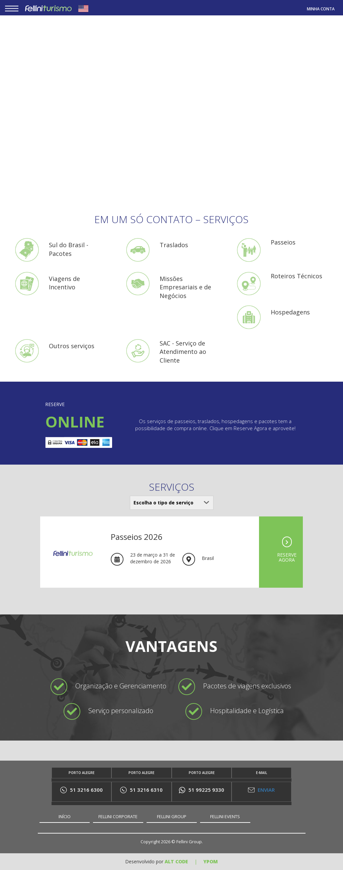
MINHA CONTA (321, 9)
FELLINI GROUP (171, 816)
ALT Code (176, 861)
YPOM (210, 861)
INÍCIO (65, 816)
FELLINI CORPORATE (118, 816)
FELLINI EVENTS (225, 816)
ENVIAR (261, 789)
